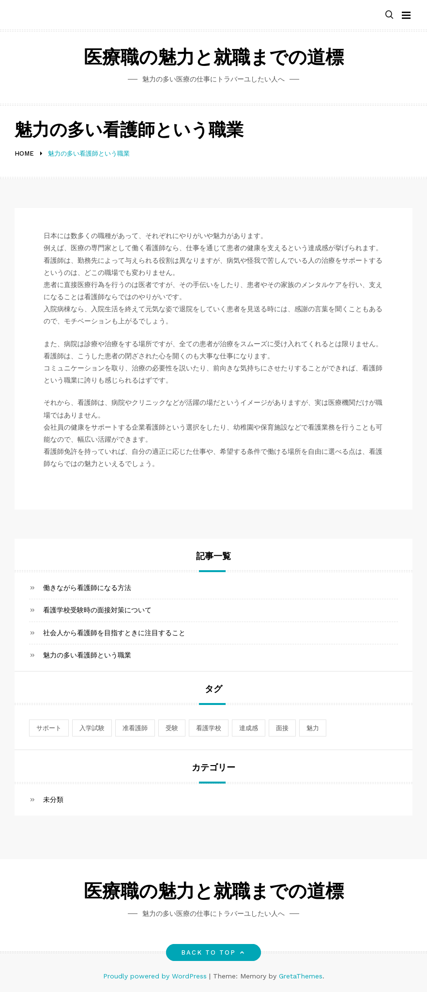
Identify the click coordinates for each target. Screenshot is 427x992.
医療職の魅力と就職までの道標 (214, 58)
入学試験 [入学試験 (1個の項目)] (92, 728)
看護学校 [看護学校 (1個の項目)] (208, 728)
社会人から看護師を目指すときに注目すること (114, 633)
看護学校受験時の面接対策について (97, 610)
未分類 (53, 799)
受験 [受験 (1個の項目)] (172, 728)
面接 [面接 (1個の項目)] (282, 728)
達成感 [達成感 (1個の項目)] (248, 728)
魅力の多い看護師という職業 (87, 655)
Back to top (213, 952)
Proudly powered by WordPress (156, 976)
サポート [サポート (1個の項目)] (48, 728)
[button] (389, 15)
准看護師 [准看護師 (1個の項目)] (135, 728)
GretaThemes (300, 976)
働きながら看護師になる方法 (87, 588)
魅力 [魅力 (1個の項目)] (312, 728)
